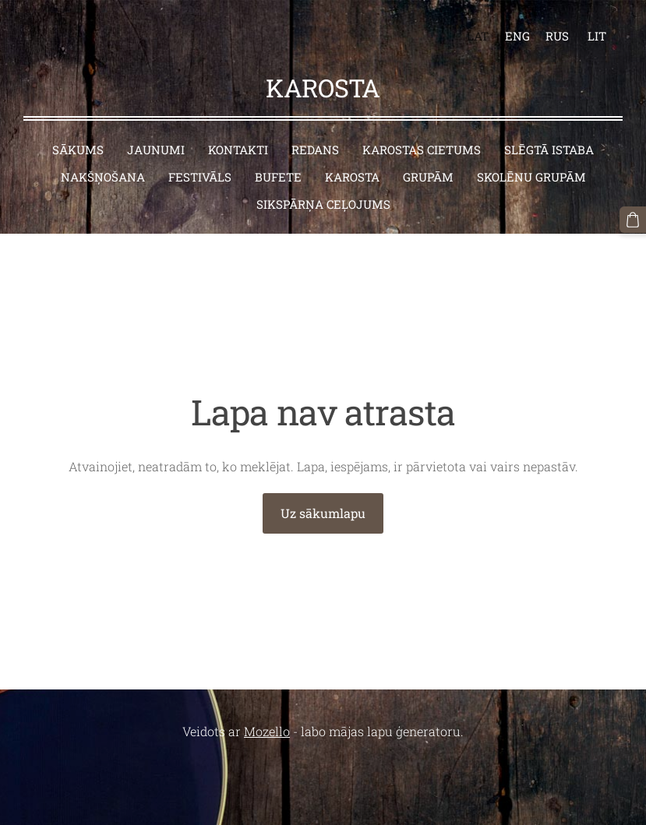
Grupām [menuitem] (428, 177)
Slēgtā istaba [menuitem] (549, 149)
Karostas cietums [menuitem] (421, 149)
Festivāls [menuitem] (199, 177)
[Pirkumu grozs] (633, 219)
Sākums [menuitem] (78, 149)
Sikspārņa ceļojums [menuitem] (323, 204)
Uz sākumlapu (323, 513)
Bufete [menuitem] (278, 177)
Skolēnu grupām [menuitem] (531, 177)
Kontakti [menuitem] (238, 149)
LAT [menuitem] (478, 36)
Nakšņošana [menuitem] (103, 177)
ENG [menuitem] (517, 36)
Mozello (267, 731)
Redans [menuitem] (315, 149)
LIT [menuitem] (597, 36)
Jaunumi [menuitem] (156, 149)
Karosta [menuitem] (352, 177)
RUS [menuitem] (557, 36)
